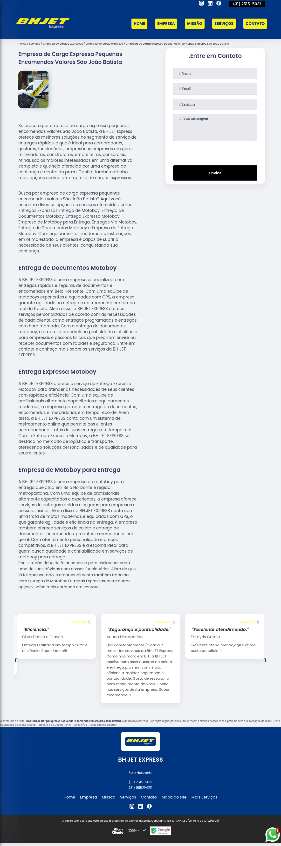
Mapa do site (174, 797)
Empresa (165, 24)
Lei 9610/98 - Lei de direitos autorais (95, 725)
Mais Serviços (205, 797)
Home (138, 24)
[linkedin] (210, 4)
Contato (255, 24)
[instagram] (201, 4)
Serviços (223, 24)
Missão (193, 24)
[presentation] (215, 152)
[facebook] (218, 4)
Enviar (215, 173)
